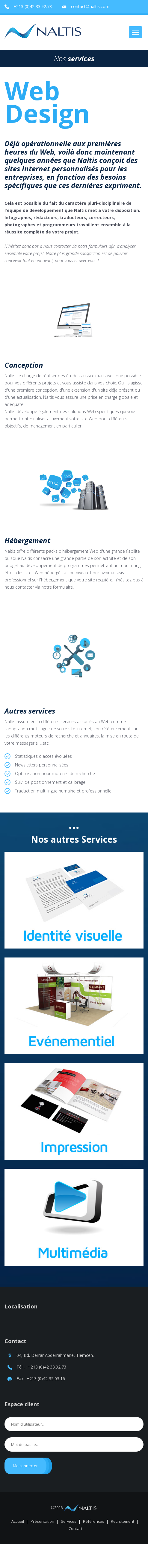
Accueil (17, 1521)
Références (93, 1521)
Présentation (42, 1521)
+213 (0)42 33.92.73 (32, 6)
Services (68, 1521)
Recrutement (122, 1521)
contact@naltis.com (90, 6)
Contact (15, 1341)
